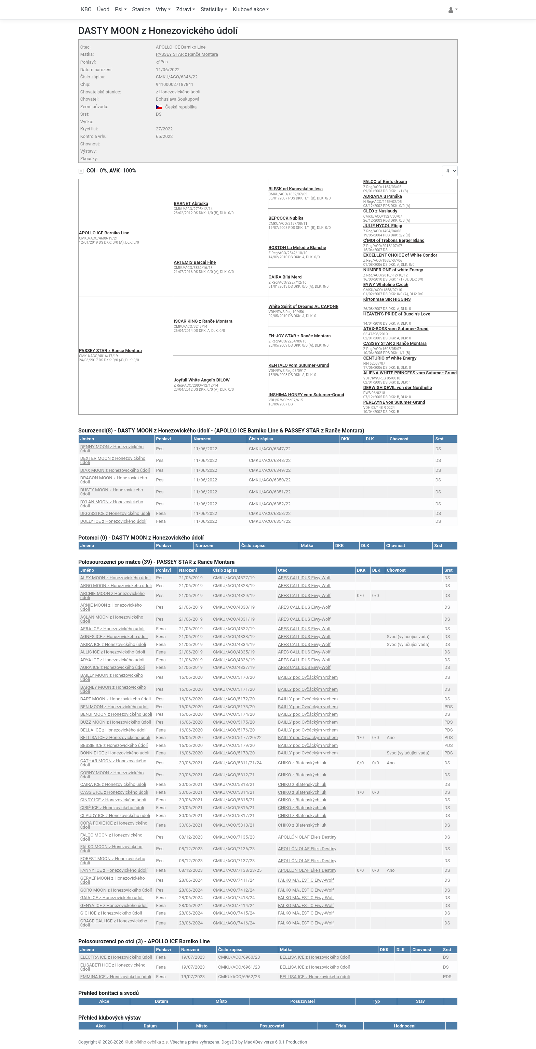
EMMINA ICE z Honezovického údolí (115, 976)
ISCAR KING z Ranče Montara (203, 321)
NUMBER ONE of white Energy (393, 269)
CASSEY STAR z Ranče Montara (395, 343)
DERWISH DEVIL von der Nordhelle (397, 387)
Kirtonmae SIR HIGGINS (387, 299)
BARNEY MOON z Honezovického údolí (113, 689)
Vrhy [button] (161, 9)
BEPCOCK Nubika (286, 218)
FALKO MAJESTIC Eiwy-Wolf (306, 880)
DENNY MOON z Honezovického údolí (112, 448)
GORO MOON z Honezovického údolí (116, 890)
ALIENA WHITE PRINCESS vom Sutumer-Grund (410, 372)
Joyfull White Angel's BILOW (202, 380)
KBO (86, 9)
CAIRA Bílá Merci (286, 277)
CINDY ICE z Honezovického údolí (113, 799)
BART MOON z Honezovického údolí (115, 698)
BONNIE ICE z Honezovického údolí (114, 752)
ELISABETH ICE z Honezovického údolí (113, 967)
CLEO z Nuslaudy (380, 210)
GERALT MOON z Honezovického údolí (112, 880)
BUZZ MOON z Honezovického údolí (115, 722)
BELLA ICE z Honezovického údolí (113, 730)
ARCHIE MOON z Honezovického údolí (112, 595)
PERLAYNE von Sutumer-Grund (394, 402)
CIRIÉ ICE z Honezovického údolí (112, 807)
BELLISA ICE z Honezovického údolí (115, 737)
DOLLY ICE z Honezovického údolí (113, 521)
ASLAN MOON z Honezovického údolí (111, 619)
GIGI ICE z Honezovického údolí (111, 913)
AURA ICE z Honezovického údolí (112, 667)
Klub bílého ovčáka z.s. (146, 1042)
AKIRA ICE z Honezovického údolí (113, 644)
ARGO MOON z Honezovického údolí (116, 585)
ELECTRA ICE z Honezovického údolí (116, 957)
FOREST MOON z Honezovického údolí (112, 860)
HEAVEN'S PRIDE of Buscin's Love (396, 313)
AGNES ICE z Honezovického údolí (114, 636)
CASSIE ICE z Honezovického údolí (114, 792)
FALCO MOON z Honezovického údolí (111, 837)
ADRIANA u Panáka (382, 196)
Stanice (141, 9)
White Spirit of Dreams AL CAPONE (303, 306)
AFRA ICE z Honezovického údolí (112, 628)
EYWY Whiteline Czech (385, 284)
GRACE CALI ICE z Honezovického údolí (113, 923)
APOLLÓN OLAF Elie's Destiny (307, 837)
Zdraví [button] (183, 9)
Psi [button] (118, 9)
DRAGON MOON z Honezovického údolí (113, 479)
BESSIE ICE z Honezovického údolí (114, 745)
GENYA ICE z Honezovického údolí (114, 905)
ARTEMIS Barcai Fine (195, 262)
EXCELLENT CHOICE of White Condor (400, 255)
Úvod (103, 9)
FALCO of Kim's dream (385, 181)
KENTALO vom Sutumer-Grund (299, 365)
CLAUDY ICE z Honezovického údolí (115, 815)
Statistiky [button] (212, 9)
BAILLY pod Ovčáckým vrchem (308, 677)
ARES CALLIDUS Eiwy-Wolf (304, 577)
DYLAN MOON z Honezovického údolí (111, 503)
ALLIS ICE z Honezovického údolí (112, 652)
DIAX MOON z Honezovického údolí (115, 470)
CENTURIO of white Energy (390, 358)
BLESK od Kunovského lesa (296, 188)
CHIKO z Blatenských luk (302, 762)
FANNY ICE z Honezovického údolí (113, 870)
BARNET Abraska (191, 203)
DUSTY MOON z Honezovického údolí (111, 491)
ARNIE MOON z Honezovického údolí (111, 607)
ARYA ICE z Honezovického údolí (112, 659)
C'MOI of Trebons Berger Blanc (394, 240)
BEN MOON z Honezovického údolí (114, 706)
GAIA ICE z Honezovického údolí (112, 897)
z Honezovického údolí (178, 91)
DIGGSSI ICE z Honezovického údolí (115, 513)
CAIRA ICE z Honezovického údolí (113, 784)
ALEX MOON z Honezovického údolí (115, 577)
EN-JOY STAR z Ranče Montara (300, 335)
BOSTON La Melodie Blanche (297, 247)
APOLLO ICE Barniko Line (180, 47)
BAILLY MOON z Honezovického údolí (111, 677)
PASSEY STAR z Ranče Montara (187, 54)
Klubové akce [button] (249, 9)
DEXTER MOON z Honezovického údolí (112, 460)
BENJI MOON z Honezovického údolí (116, 714)
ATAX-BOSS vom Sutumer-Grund (396, 328)
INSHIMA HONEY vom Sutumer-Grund (306, 394)
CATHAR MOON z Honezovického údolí (113, 762)
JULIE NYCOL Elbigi (382, 225)
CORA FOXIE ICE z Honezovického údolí (113, 825)
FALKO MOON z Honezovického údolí (111, 848)
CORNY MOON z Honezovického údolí (112, 774)
